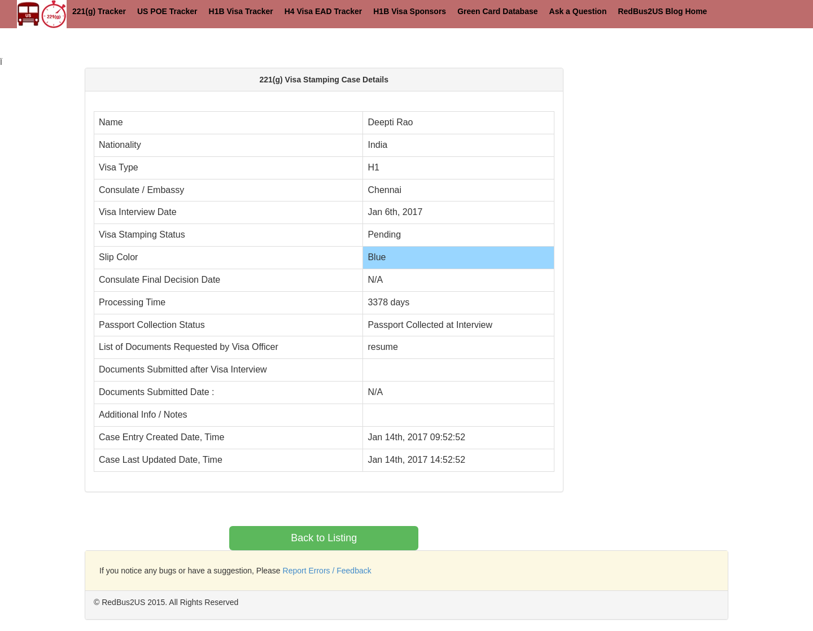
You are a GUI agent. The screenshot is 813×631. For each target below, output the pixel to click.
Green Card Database (497, 11)
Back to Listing (324, 538)
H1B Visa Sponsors (409, 11)
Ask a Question (578, 11)
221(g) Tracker (99, 11)
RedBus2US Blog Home (662, 11)
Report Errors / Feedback (327, 570)
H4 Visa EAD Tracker (323, 11)
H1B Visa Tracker (241, 11)
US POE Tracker (167, 11)
